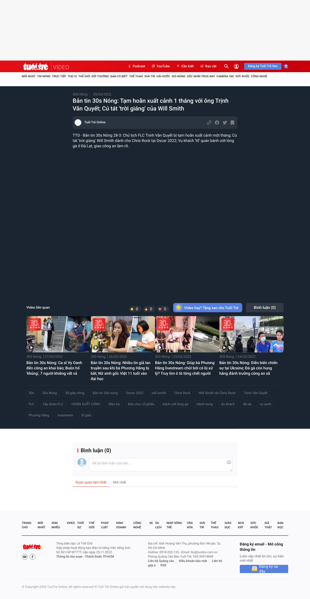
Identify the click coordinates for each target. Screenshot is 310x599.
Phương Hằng (39, 415)
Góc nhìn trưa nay (201, 76)
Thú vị (72, 76)
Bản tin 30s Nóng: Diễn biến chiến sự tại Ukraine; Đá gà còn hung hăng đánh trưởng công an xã (248, 368)
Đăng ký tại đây (268, 569)
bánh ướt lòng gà (175, 404)
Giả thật (268, 525)
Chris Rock (182, 393)
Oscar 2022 (134, 393)
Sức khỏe (242, 76)
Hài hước (163, 76)
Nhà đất (241, 525)
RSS (163, 565)
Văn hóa (190, 525)
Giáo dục (228, 525)
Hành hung (204, 404)
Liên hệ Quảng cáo (161, 561)
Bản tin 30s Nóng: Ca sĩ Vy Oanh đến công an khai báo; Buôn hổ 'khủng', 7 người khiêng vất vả (54, 368)
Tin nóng (44, 76)
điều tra (114, 404)
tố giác (86, 415)
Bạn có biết (119, 76)
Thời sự (80, 525)
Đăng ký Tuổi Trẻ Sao (263, 66)
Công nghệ (259, 76)
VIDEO (61, 67)
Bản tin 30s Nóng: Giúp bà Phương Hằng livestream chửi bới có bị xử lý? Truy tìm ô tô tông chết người (185, 368)
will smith (159, 393)
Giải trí (149, 76)
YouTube (160, 66)
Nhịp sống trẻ (174, 525)
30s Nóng (49, 393)
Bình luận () (265, 307)
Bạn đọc (280, 525)
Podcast (136, 66)
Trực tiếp (59, 76)
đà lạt (247, 404)
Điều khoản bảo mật (193, 561)
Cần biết (185, 66)
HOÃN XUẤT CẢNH (86, 404)
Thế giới (84, 76)
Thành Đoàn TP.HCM (99, 557)
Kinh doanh (121, 525)
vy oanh (265, 404)
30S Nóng (178, 76)
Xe (151, 523)
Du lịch (158, 525)
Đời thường (100, 76)
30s (31, 393)
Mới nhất (29, 76)
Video (71, 523)
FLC (31, 404)
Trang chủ (26, 525)
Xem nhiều (56, 525)
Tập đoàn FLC (53, 404)
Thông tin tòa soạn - (70, 557)
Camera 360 (225, 76)
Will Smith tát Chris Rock (217, 393)
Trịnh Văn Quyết (256, 393)
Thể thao (136, 76)
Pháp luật (105, 525)
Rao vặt (208, 66)
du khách (228, 404)
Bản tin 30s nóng (105, 393)
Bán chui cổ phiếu (141, 404)
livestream (65, 415)
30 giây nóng (74, 393)
